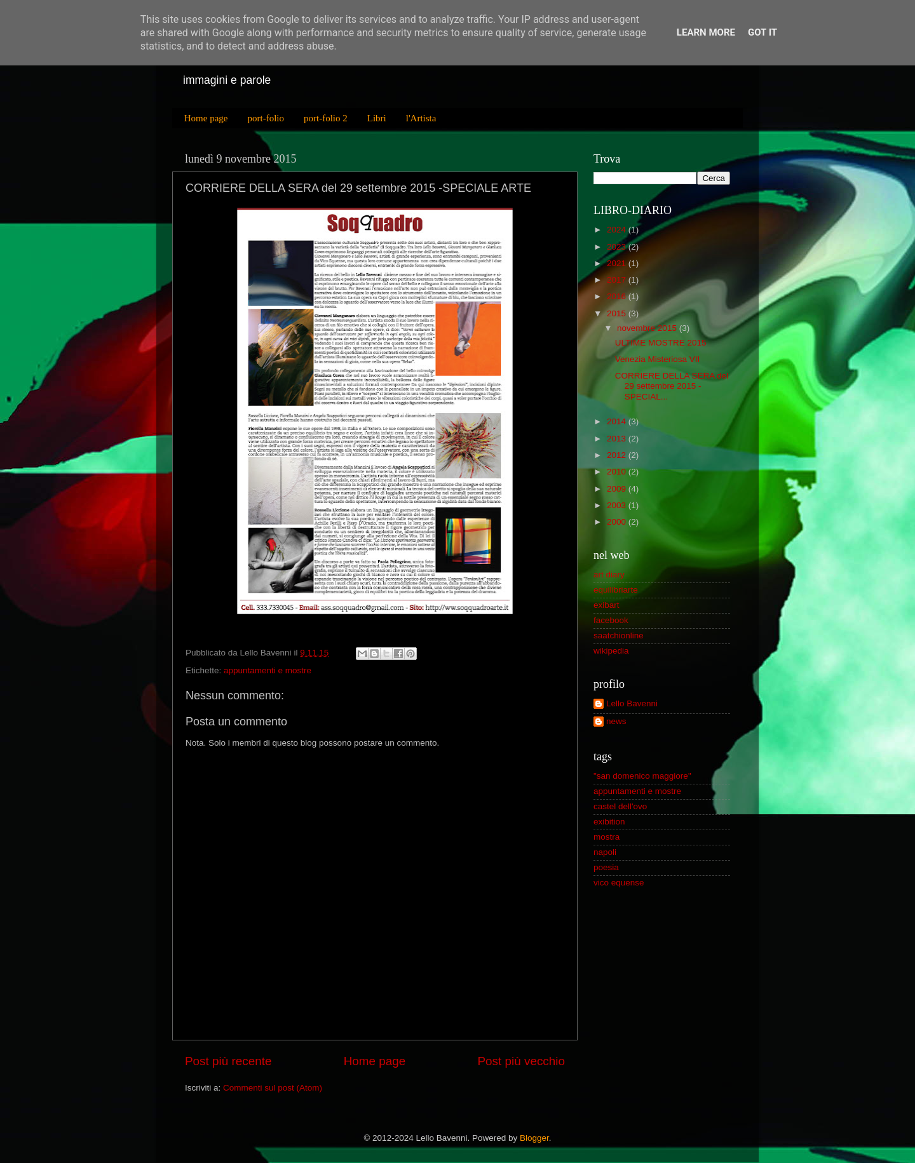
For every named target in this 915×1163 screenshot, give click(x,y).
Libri (376, 118)
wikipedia (611, 650)
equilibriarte (615, 590)
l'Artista (421, 118)
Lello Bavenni (632, 703)
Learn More (706, 32)
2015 (616, 313)
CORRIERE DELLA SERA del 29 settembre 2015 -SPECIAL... (672, 386)
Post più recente (228, 1061)
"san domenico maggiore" (642, 776)
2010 (616, 471)
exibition (609, 821)
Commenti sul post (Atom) (272, 1087)
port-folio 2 (326, 118)
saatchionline (618, 635)
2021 (616, 263)
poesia (606, 867)
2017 (616, 280)
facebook (610, 620)
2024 (616, 229)
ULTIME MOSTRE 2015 (661, 342)
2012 (616, 455)
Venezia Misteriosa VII (657, 359)
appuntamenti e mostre (267, 670)
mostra (606, 837)
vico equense (618, 882)
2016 (616, 296)
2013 (616, 438)
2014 (616, 421)
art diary (609, 574)
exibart (606, 605)
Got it (762, 32)
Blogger (534, 1138)
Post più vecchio (521, 1061)
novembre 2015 (647, 328)
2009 (616, 489)
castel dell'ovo (620, 806)
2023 (616, 247)
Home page (206, 118)
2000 (616, 522)
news (616, 721)
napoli (604, 852)
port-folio (265, 118)
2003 (616, 505)
